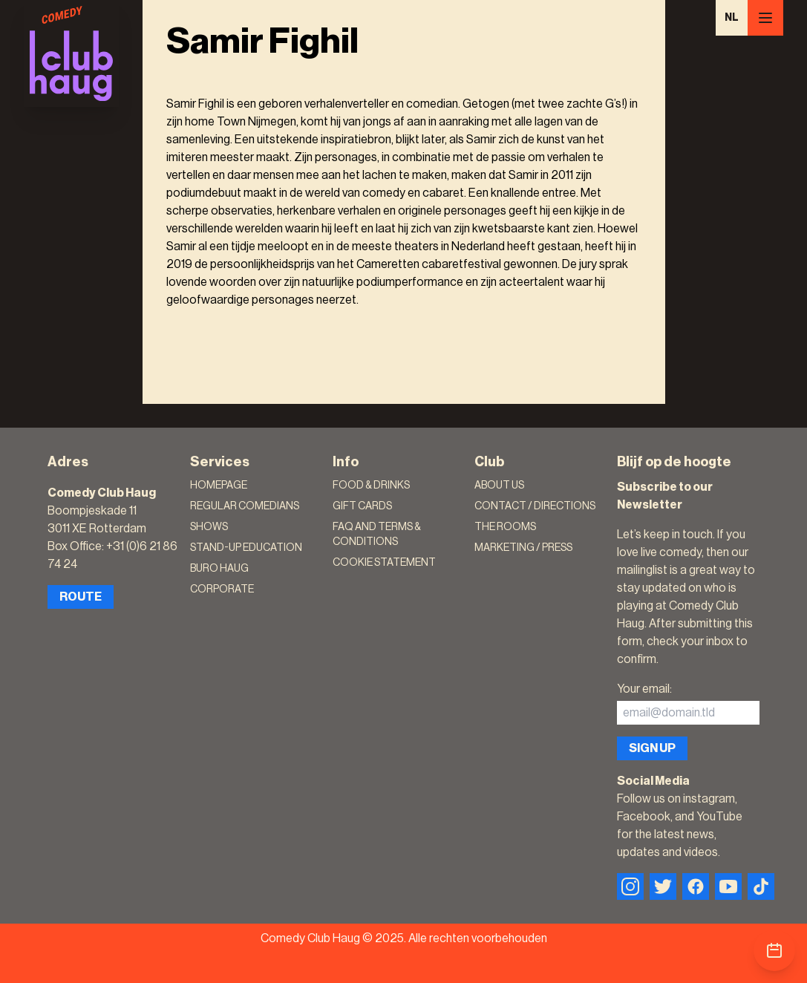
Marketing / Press (523, 548)
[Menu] (765, 18)
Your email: (644, 689)
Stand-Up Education (246, 548)
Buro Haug (219, 569)
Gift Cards (362, 506)
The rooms (505, 527)
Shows (209, 527)
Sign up (652, 748)
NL (732, 18)
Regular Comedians (244, 506)
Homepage (218, 485)
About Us (499, 485)
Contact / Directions (534, 506)
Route (80, 597)
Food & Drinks (371, 485)
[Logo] (71, 53)
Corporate (222, 589)
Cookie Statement (384, 563)
